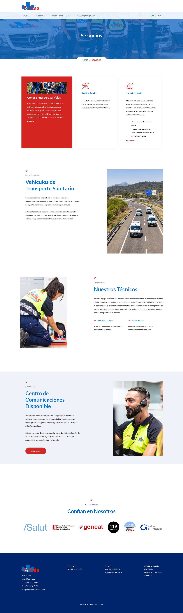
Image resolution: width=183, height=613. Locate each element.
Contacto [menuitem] (40, 15)
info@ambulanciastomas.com (121, 9)
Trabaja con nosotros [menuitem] (61, 15)
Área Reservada (149, 6)
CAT (152, 15)
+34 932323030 (31, 582)
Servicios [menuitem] (25, 15)
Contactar (33, 451)
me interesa (131, 141)
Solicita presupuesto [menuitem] (86, 15)
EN (160, 15)
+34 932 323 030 (91, 9)
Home (85, 60)
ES (157, 15)
